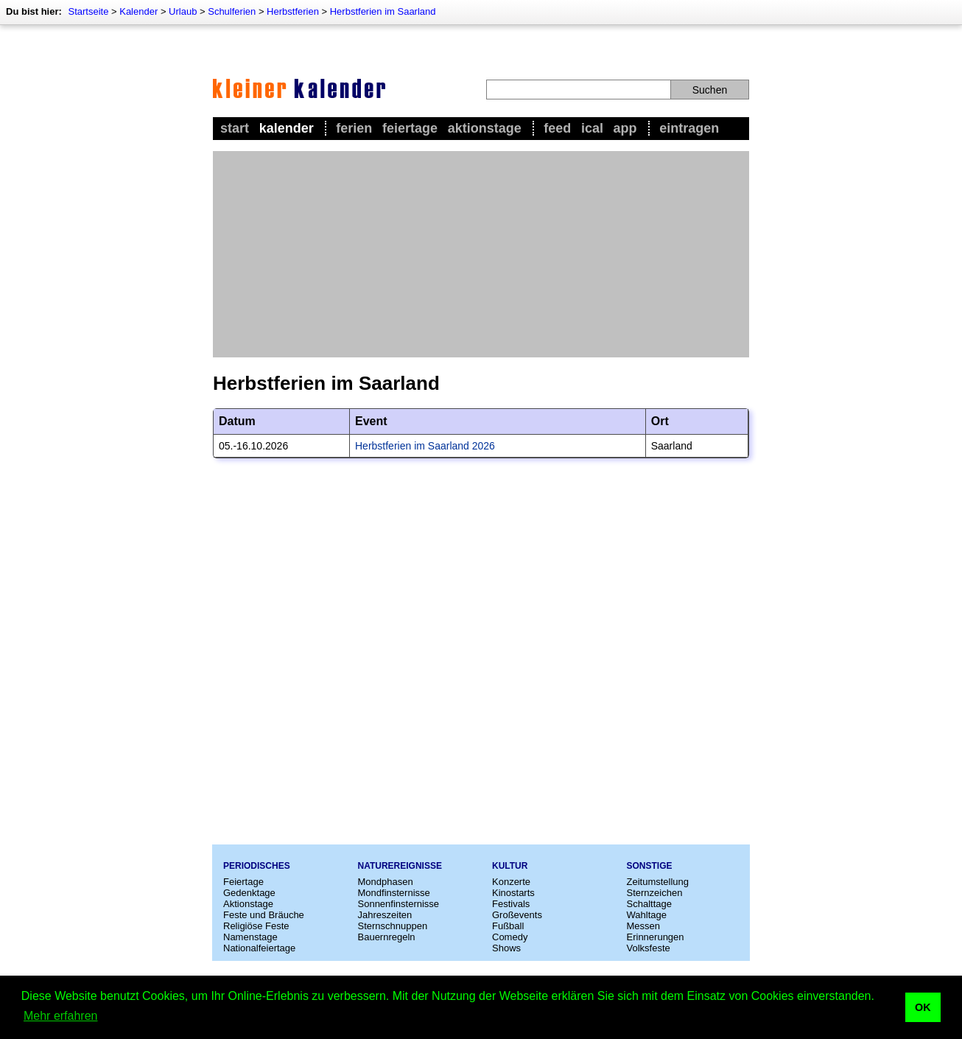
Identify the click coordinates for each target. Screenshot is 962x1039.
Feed (557, 128)
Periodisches (256, 866)
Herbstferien (293, 11)
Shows (506, 948)
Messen (644, 925)
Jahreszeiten (385, 914)
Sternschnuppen (393, 925)
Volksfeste (648, 948)
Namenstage (250, 936)
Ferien (354, 128)
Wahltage (647, 914)
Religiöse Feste (256, 925)
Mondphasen (385, 881)
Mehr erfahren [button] (61, 1016)
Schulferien (232, 11)
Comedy (509, 936)
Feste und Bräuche (263, 914)
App (625, 128)
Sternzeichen (655, 892)
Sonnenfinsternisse (399, 903)
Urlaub (183, 11)
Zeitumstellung (658, 881)
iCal (592, 128)
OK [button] (923, 1007)
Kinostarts (513, 892)
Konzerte (511, 881)
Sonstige (650, 866)
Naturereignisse (400, 866)
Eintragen (689, 128)
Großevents (517, 914)
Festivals (511, 903)
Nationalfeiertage (259, 948)
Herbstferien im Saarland (383, 11)
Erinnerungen (655, 936)
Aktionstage (485, 128)
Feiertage (410, 128)
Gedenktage (249, 892)
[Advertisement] (481, 254)
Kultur (509, 866)
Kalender (138, 11)
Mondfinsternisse (394, 892)
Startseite (88, 11)
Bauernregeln (386, 936)
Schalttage (649, 903)
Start (234, 128)
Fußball (508, 925)
